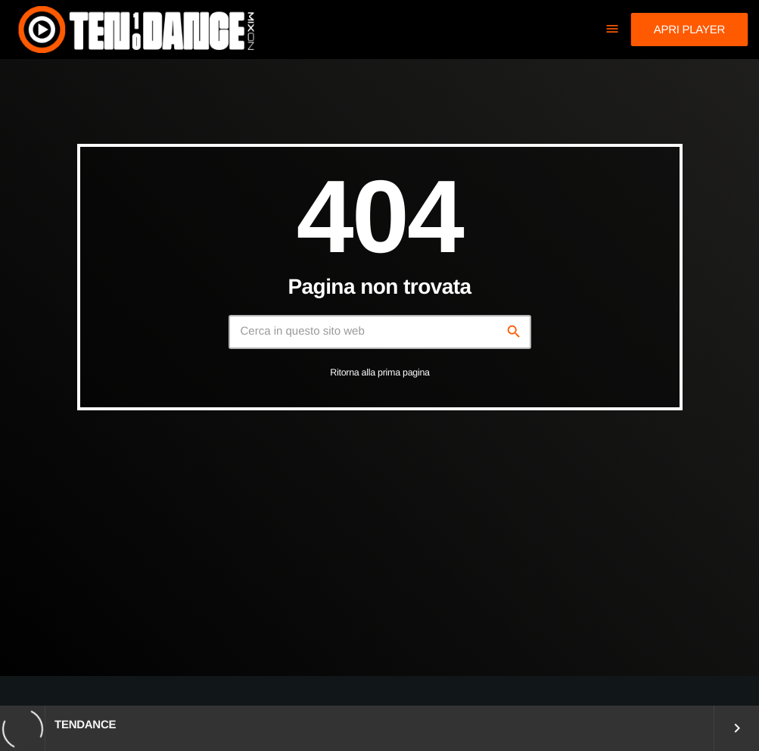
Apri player (689, 29)
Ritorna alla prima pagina (380, 372)
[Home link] (135, 29)
